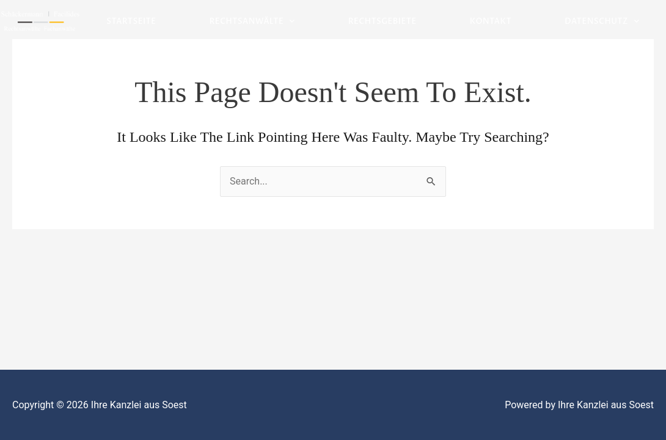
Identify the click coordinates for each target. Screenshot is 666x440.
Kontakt (490, 21)
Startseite (131, 21)
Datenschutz (602, 22)
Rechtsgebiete (382, 21)
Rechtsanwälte (252, 22)
